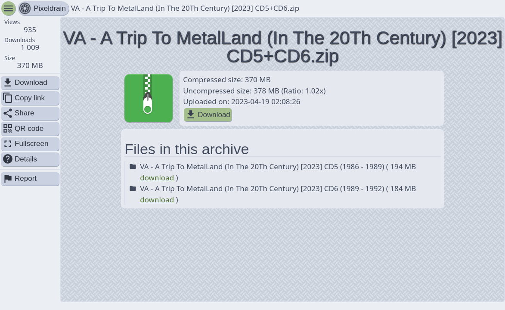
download (157, 178)
